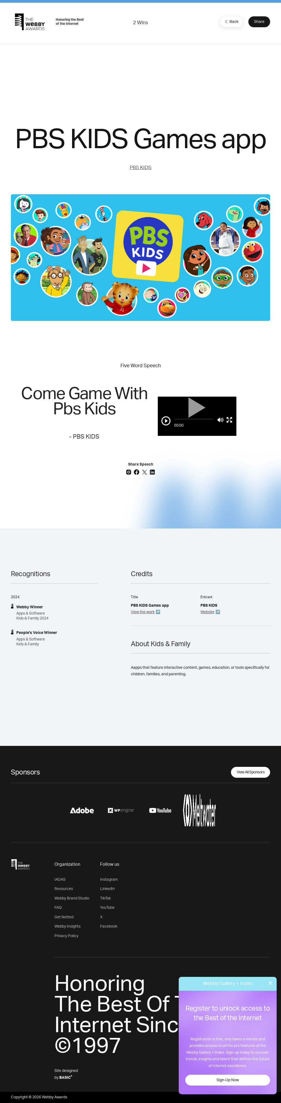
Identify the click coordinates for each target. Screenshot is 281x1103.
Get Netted (63, 917)
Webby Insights (67, 926)
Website (207, 612)
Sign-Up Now (228, 1080)
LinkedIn (107, 889)
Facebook (108, 926)
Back (231, 21)
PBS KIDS (141, 167)
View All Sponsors (251, 772)
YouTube (107, 908)
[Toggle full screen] (229, 419)
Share (259, 22)
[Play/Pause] (165, 420)
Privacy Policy (66, 936)
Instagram (109, 880)
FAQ (58, 908)
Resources (63, 889)
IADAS (60, 880)
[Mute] (220, 419)
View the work (143, 612)
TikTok (105, 898)
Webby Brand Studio (71, 898)
